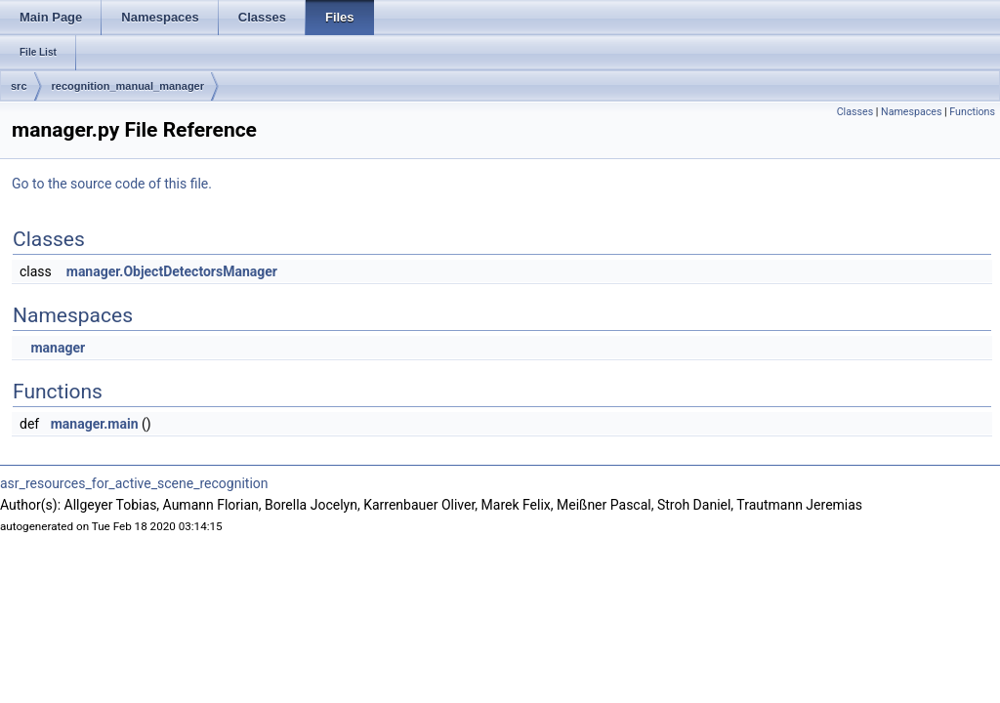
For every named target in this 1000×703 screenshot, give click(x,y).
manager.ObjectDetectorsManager (171, 271)
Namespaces (911, 111)
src (19, 86)
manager (57, 347)
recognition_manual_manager (128, 86)
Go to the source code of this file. (112, 183)
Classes (855, 111)
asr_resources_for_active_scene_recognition (134, 483)
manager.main (95, 424)
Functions (972, 111)
